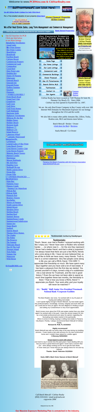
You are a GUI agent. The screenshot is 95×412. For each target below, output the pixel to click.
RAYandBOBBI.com (14, 266)
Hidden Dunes (12, 120)
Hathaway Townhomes (16, 116)
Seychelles (11, 200)
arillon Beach (13, 57)
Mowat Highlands (14, 160)
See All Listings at (21, 20)
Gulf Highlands (13, 111)
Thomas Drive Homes (15, 233)
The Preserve (12, 240)
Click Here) (41, 16)
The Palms (11, 238)
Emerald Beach (13, 80)
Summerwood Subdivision (17, 221)
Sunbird (10, 228)
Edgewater (11, 78)
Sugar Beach (12, 226)
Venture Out (11, 254)
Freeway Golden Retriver (75, 93)
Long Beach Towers (14, 146)
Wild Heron (11, 259)
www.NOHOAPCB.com (51, 164)
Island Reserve (12, 132)
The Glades (11, 235)
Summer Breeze (13, 217)
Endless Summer (13, 87)
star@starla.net (84, 87)
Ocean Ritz (11, 172)
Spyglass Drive (13, 209)
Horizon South (12, 125)
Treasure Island (13, 249)
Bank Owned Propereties (64, 31)
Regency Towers (13, 198)
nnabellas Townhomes (16, 43)
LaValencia (11, 141)
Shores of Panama (14, 202)
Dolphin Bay (12, 73)
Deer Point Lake (13, 71)
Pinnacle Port (12, 195)
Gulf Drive (11, 106)
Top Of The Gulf (13, 247)
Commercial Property (15, 62)
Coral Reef (11, 69)
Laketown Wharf (13, 134)
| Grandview (10, 101)
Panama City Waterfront (17, 188)
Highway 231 (12, 130)
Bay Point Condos (14, 50)
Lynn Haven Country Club (17, 148)
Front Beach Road (14, 97)
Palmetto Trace (12, 184)
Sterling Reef (12, 214)
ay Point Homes (14, 47)
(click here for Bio (61, 126)
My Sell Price (12, 163)
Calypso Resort (13, 59)
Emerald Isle (12, 83)
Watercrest (11, 256)
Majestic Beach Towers (16, 153)
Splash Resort (12, 207)
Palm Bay (10, 181)
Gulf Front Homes (14, 109)
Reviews (74, 126)
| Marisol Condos (12, 156)
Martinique (11, 158)
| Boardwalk (10, 54)
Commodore (11, 66)
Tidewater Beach (13, 245)
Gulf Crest (11, 104)
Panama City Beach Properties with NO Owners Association (64, 162)
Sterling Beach (12, 212)
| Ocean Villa (11, 174)
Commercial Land (14, 64)
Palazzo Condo (12, 186)
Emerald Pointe (12, 85)
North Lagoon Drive (15, 170)
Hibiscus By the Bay (15, 118)
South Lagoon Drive (15, 205)
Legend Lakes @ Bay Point (17, 144)
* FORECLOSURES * (16, 94)
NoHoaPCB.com (13, 167)
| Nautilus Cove (12, 165)
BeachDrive (11, 52)
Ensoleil (10, 90)
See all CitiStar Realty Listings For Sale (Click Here (21, 12)
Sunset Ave (11, 224)
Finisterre (10, 92)
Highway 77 (11, 127)
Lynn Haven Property (15, 151)
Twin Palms (11, 252)
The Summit (11, 242)
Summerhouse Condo (15, 219)
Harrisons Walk (13, 113)
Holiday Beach (12, 123)
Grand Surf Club (13, 99)
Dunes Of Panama (14, 76)
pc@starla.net (84, 46)
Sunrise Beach (12, 231)
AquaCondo (11, 45)
